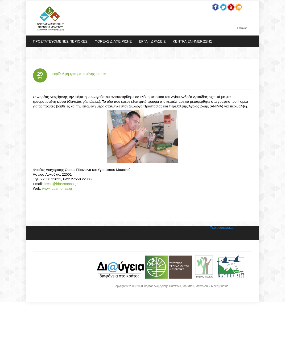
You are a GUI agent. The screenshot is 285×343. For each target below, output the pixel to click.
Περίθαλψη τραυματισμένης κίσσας (79, 74)
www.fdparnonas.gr (56, 188)
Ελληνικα (242, 28)
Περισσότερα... (221, 227)
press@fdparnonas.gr (61, 184)
